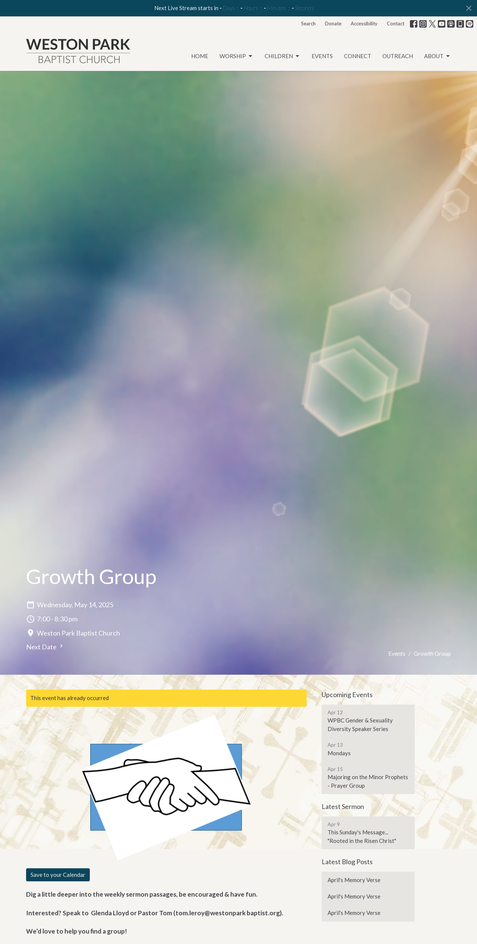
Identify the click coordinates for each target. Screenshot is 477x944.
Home (199, 56)
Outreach (397, 56)
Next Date (45, 646)
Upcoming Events (347, 694)
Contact (395, 23)
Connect (357, 56)
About (437, 56)
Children (282, 56)
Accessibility (364, 23)
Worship (236, 56)
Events (322, 56)
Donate (333, 23)
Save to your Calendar (58, 874)
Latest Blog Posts (347, 861)
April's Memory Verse (354, 879)
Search (308, 23)
